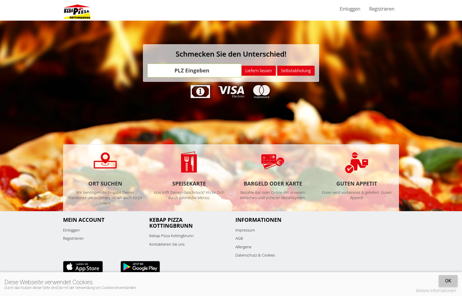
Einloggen (350, 9)
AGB (239, 238)
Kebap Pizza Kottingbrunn (171, 235)
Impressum (245, 230)
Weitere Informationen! (436, 290)
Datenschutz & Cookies (255, 255)
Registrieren (382, 9)
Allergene (243, 246)
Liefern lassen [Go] (258, 70)
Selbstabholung (296, 70)
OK (448, 281)
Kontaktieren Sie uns (167, 244)
